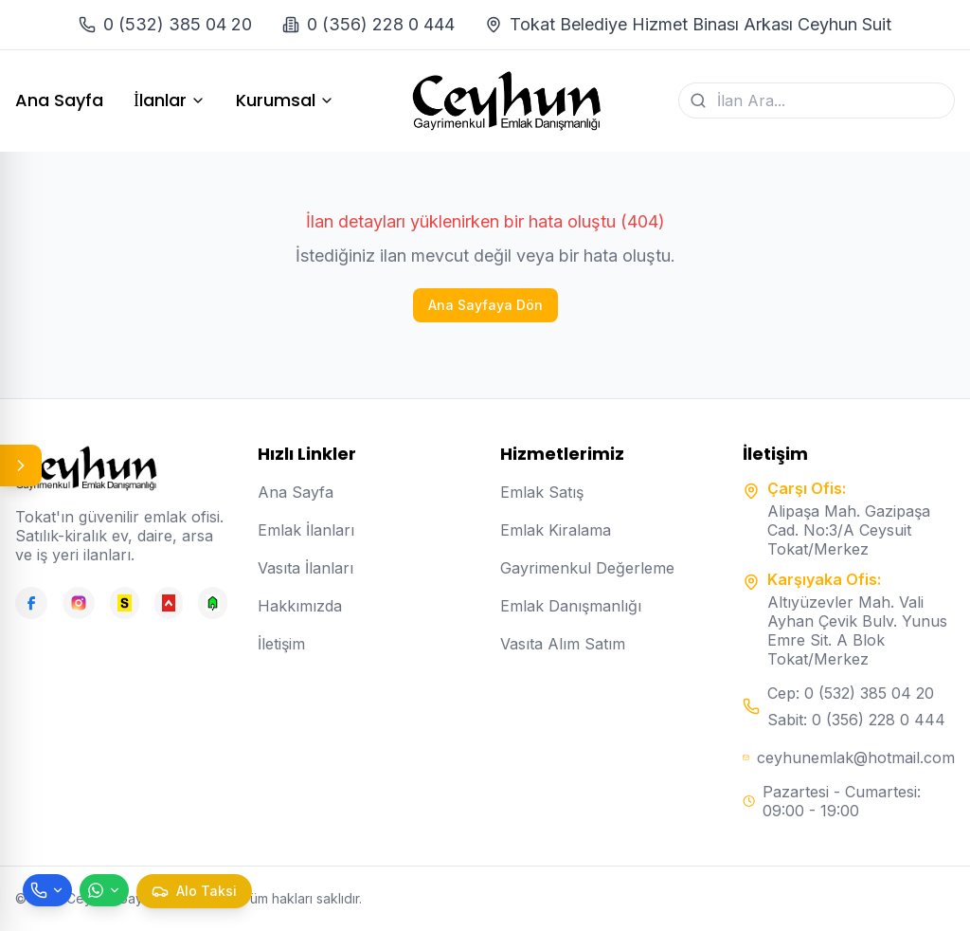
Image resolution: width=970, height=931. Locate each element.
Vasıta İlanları (305, 567)
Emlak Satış (542, 492)
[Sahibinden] (124, 603)
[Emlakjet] (212, 603)
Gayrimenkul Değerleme (587, 567)
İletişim (281, 643)
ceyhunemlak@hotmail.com (856, 757)
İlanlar (170, 100)
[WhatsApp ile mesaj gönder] (104, 890)
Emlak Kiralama (555, 529)
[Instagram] (79, 603)
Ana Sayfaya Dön (485, 305)
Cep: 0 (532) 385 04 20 (850, 693)
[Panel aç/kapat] (21, 465)
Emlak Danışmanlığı (570, 605)
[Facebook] (31, 603)
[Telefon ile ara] (47, 890)
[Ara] (698, 100)
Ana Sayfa (59, 100)
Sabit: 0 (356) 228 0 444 (856, 719)
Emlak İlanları (306, 529)
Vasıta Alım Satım (562, 643)
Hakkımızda (300, 605)
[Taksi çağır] (194, 891)
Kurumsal (285, 100)
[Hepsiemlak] (169, 603)
